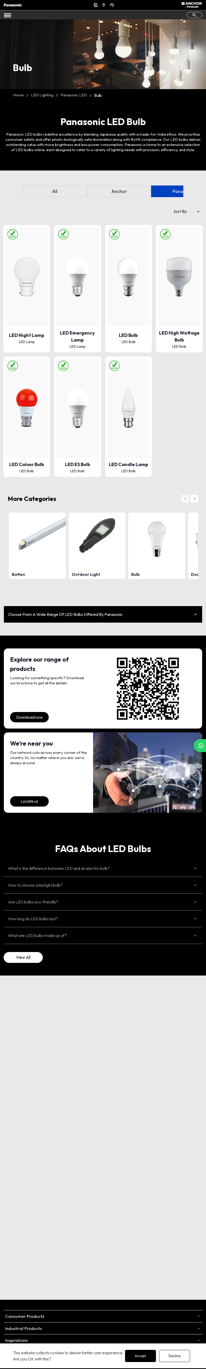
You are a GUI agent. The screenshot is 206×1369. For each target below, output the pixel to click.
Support (113, 5)
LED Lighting (42, 94)
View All (23, 957)
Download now (29, 717)
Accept (140, 1355)
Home (18, 94)
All (54, 191)
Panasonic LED (74, 94)
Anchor (119, 191)
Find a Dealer (104, 5)
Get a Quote (96, 5)
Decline (175, 1355)
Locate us (29, 801)
